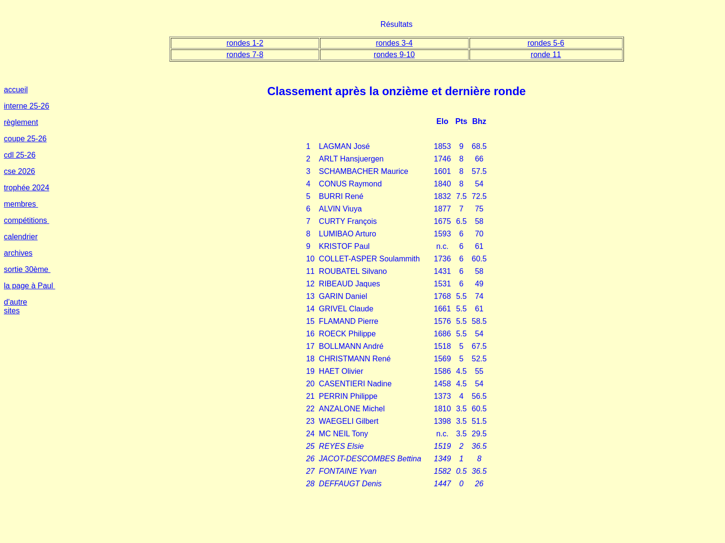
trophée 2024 (26, 188)
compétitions (26, 220)
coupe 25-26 (25, 139)
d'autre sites (15, 306)
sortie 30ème (27, 269)
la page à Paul (29, 286)
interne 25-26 (26, 106)
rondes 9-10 (394, 54)
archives (18, 253)
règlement (21, 122)
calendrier (21, 237)
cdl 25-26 (20, 155)
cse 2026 (19, 171)
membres (21, 204)
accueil (16, 90)
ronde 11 (546, 54)
